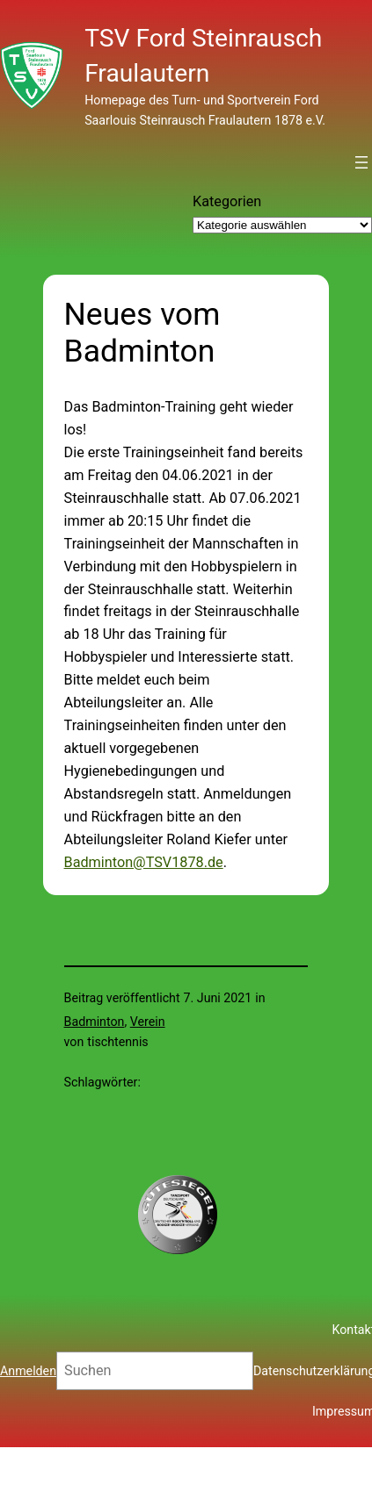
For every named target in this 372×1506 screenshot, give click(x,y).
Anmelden (28, 1371)
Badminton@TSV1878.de (143, 862)
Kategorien (227, 201)
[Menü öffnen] (361, 162)
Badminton (94, 1022)
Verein (147, 1022)
